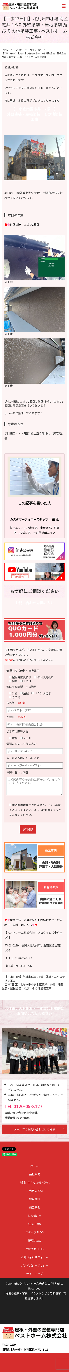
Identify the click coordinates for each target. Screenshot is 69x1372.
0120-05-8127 (28, 1106)
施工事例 (34, 1207)
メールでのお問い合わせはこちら (34, 1129)
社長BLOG (34, 1224)
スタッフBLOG (34, 1232)
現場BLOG (34, 1240)
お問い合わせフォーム (34, 1257)
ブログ (19, 49)
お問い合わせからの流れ (34, 1182)
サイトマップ (34, 1274)
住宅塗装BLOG (34, 1249)
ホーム (34, 1166)
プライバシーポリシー (34, 1265)
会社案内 (34, 1174)
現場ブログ (35, 49)
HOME (5, 49)
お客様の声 (34, 1216)
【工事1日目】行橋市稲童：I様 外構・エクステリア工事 (35, 978)
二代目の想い (34, 1191)
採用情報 (34, 1199)
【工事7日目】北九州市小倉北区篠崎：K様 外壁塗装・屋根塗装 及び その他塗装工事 (32, 986)
